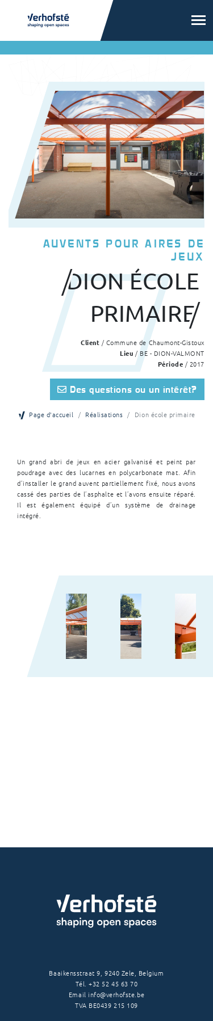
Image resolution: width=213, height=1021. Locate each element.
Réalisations (104, 414)
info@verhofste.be (116, 994)
